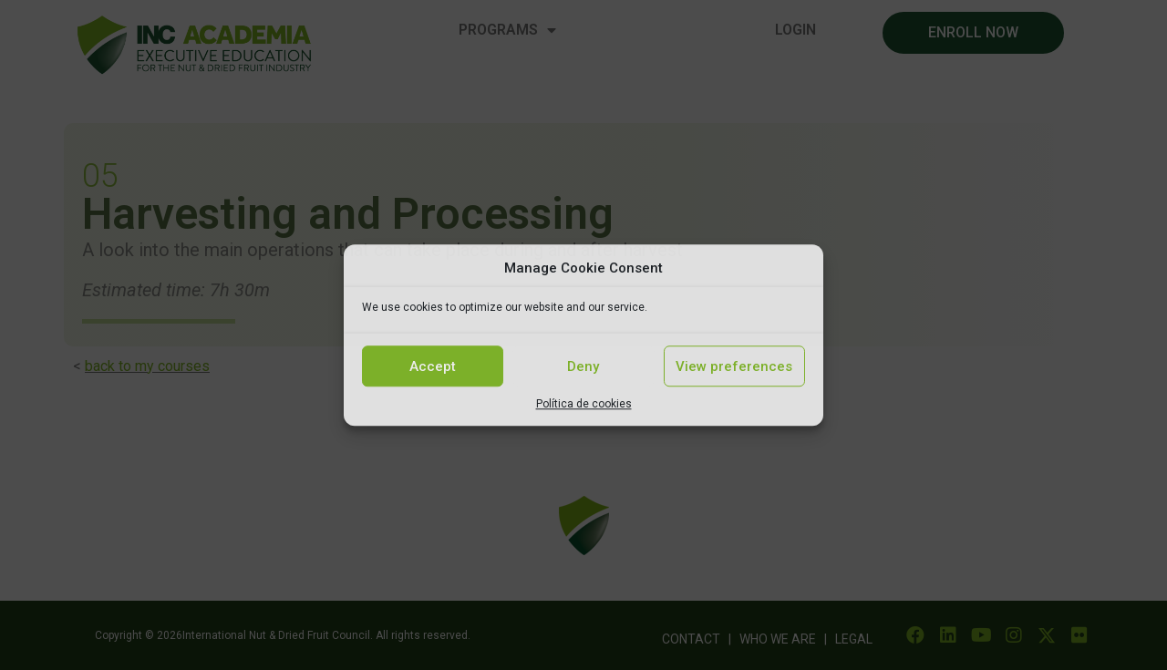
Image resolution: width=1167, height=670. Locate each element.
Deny (583, 366)
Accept (432, 366)
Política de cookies (584, 403)
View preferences (734, 366)
